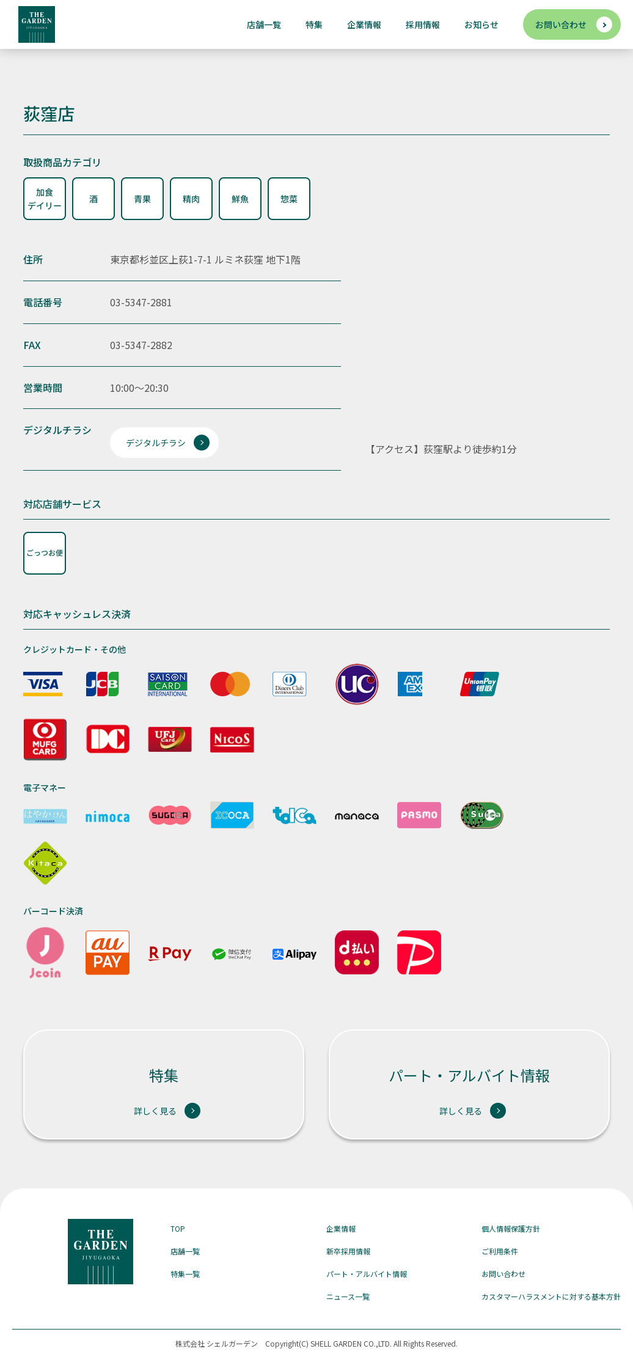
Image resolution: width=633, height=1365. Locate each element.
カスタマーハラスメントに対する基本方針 (551, 1296)
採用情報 (423, 24)
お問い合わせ (561, 24)
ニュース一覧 (348, 1296)
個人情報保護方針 (510, 1228)
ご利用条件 (499, 1251)
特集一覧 (185, 1273)
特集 (314, 24)
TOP (177, 1228)
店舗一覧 (264, 24)
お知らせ (481, 24)
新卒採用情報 (348, 1251)
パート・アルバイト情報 (366, 1273)
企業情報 (364, 24)
